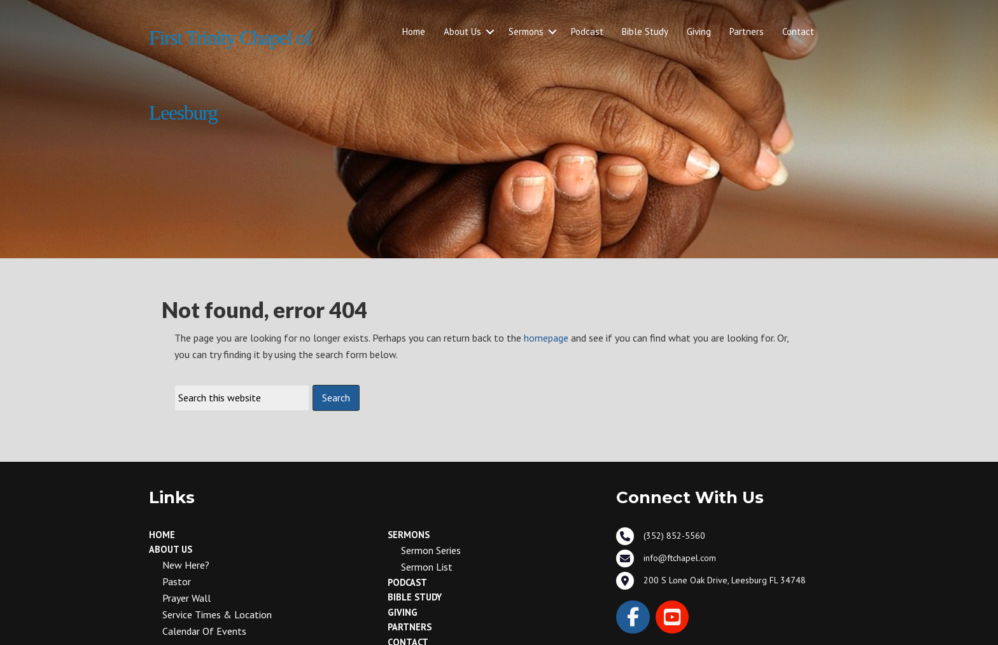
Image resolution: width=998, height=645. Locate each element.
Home (413, 31)
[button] (490, 31)
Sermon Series (431, 550)
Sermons (526, 31)
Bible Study (645, 31)
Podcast (587, 31)
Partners (746, 31)
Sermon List (427, 566)
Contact (798, 31)
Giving (699, 31)
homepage (546, 337)
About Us (462, 31)
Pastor (176, 581)
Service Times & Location (217, 614)
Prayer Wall (186, 598)
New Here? (185, 564)
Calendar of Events (204, 631)
